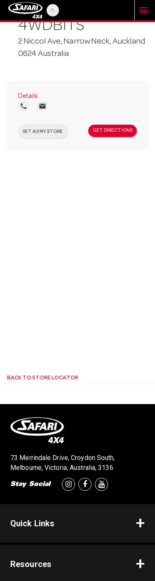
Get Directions (112, 130)
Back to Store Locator (42, 378)
